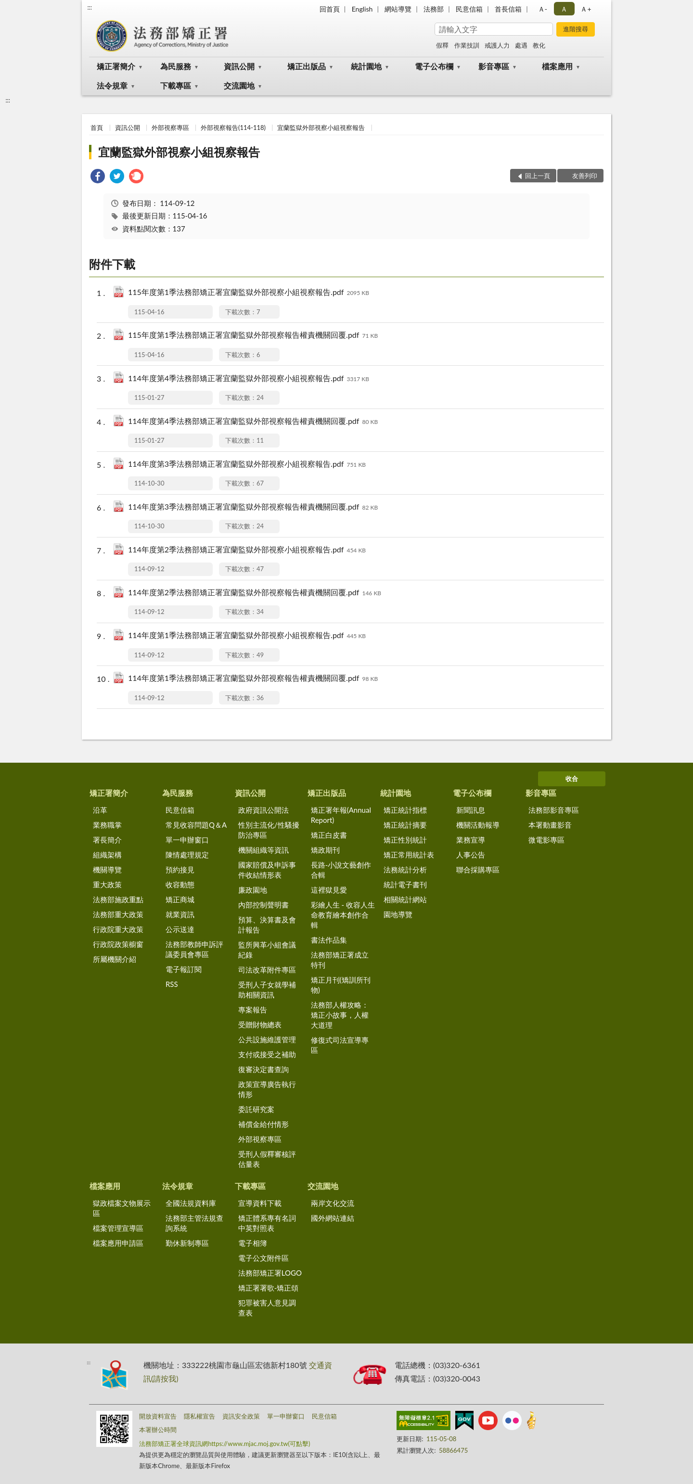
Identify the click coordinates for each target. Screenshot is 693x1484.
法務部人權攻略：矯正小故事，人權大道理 (340, 1014)
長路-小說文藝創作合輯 (341, 869)
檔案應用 (557, 66)
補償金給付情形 (263, 1124)
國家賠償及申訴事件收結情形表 (267, 869)
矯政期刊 (325, 849)
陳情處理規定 (187, 854)
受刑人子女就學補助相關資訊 (267, 989)
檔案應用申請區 (118, 1243)
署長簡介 (107, 839)
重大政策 (107, 884)
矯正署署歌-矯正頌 (268, 1287)
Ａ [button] (564, 9)
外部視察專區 (170, 127)
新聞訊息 (470, 810)
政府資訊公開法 (263, 810)
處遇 (521, 45)
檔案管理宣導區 (118, 1228)
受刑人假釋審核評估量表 (267, 1159)
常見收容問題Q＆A (196, 824)
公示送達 (180, 929)
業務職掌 (107, 824)
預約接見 (180, 869)
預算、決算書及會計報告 (267, 924)
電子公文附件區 (263, 1258)
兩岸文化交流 (332, 1203)
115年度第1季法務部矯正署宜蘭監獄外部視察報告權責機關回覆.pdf (253, 335)
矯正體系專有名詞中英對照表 (267, 1223)
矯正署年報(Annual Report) (341, 815)
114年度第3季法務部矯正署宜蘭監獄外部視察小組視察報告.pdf (247, 464)
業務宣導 (470, 839)
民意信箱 (469, 9)
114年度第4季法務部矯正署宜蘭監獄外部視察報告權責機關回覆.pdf (253, 421)
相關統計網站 (405, 899)
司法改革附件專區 (267, 969)
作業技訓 (466, 45)
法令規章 (112, 85)
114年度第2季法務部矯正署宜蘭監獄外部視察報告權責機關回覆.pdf (254, 593)
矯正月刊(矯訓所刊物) (341, 984)
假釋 (442, 45)
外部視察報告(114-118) (233, 127)
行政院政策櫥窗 (118, 944)
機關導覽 (107, 869)
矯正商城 (180, 899)
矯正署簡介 (116, 66)
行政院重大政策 (118, 929)
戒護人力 (497, 45)
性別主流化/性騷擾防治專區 (268, 829)
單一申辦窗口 (187, 839)
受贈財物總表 (260, 1024)
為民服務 (175, 66)
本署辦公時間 (158, 1429)
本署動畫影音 (550, 824)
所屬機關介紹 (114, 959)
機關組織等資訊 (263, 849)
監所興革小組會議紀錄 (267, 949)
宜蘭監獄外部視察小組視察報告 (321, 127)
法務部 (434, 9)
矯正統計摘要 (405, 824)
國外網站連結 (332, 1218)
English (362, 9)
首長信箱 (508, 9)
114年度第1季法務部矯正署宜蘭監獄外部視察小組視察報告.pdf (247, 635)
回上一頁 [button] (537, 175)
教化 (539, 45)
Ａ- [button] (542, 9)
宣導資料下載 (260, 1203)
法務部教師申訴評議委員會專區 (194, 949)
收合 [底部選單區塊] (571, 778)
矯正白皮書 (329, 835)
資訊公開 (239, 66)
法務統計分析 (405, 869)
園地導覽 (398, 914)
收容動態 (180, 884)
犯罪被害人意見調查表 (267, 1307)
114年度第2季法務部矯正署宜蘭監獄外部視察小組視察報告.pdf (247, 550)
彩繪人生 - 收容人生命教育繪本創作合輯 (343, 914)
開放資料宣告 (158, 1416)
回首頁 (330, 9)
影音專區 (493, 66)
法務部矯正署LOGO (270, 1272)
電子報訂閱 (184, 969)
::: (89, 7)
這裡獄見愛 (329, 889)
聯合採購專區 (478, 869)
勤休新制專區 (187, 1243)
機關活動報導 (478, 824)
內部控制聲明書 (263, 904)
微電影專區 (546, 839)
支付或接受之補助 (267, 1054)
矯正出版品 (306, 66)
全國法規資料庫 (191, 1203)
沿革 (100, 810)
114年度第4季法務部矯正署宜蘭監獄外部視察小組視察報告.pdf (248, 378)
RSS (172, 984)
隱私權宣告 (199, 1416)
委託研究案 (256, 1109)
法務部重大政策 (118, 914)
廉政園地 (252, 889)
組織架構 (107, 854)
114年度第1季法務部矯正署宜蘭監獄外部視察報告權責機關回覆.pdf (253, 678)
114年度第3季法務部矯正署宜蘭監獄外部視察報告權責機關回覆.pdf (253, 507)
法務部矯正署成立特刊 (340, 959)
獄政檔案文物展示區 (122, 1208)
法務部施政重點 (118, 899)
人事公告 (470, 854)
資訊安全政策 (241, 1416)
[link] (97, 177)
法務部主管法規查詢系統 (194, 1223)
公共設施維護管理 (267, 1039)
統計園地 (366, 66)
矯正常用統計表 (409, 854)
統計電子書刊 (405, 884)
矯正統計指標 (405, 810)
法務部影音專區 (553, 810)
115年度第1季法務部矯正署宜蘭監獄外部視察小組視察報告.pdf (248, 292)
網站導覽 (398, 9)
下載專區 (175, 85)
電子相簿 (252, 1243)
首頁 (96, 127)
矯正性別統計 (405, 839)
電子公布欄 (434, 66)
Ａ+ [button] (585, 9)
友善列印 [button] (584, 175)
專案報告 (252, 1009)
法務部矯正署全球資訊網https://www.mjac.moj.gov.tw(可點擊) (224, 1443)
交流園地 (239, 85)
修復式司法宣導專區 (340, 1045)
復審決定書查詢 (263, 1069)
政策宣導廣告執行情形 (267, 1089)
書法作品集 (329, 939)
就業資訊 (180, 914)
